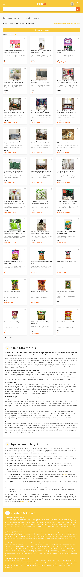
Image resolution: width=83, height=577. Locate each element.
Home (5, 23)
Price (11, 34)
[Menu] (4, 4)
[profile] (72, 4)
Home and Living (25, 501)
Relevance (6, 34)
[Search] (78, 9)
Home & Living (14, 23)
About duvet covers (60, 23)
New (16, 34)
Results (42, 30)
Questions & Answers (73, 23)
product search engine (17, 563)
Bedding (22, 23)
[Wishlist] (77, 4)
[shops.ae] (41, 3)
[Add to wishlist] (25, 38)
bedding (65, 474)
